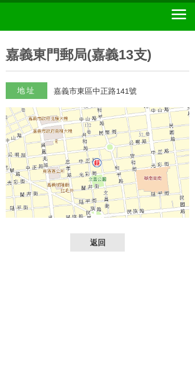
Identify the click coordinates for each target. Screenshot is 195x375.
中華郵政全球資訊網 (65, 16)
